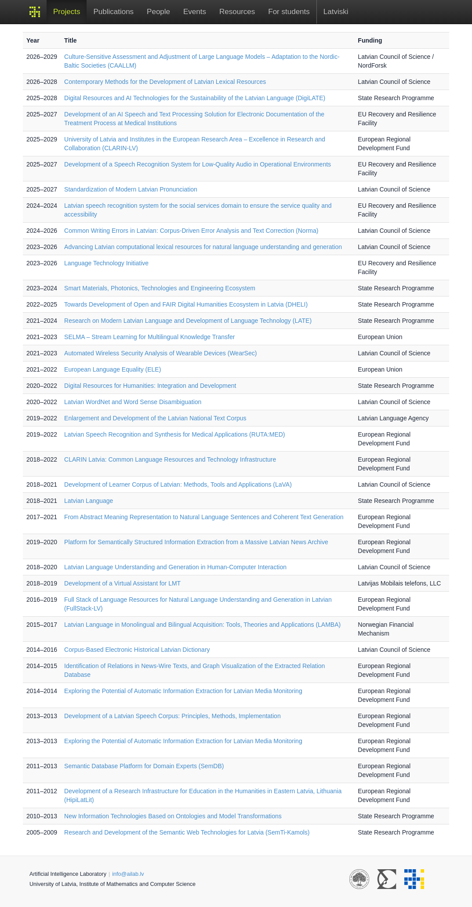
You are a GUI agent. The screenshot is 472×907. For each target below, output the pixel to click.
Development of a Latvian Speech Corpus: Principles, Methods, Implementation (172, 715)
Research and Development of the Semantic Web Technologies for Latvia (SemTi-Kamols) (186, 832)
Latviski (336, 11)
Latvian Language (88, 500)
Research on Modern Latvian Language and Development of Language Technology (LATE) (188, 320)
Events (194, 11)
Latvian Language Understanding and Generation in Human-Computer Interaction (175, 567)
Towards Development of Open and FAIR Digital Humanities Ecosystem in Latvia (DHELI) (186, 304)
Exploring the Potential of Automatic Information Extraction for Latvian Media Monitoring (183, 690)
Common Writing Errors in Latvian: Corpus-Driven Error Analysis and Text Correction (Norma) (191, 230)
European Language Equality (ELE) (112, 369)
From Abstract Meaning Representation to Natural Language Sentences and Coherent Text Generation (204, 516)
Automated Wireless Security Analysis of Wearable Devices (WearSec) (160, 353)
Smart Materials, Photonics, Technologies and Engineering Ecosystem (159, 288)
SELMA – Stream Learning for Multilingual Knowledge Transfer (149, 336)
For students (289, 11)
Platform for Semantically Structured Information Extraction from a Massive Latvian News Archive (196, 542)
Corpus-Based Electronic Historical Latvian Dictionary (137, 649)
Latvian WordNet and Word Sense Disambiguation (132, 401)
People (158, 11)
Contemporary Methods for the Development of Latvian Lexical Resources (165, 81)
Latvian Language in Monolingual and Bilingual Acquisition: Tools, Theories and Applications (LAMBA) (202, 624)
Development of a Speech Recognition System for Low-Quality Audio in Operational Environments (197, 164)
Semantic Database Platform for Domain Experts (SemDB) (144, 766)
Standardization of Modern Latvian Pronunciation (130, 189)
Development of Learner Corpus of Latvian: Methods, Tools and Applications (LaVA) (178, 484)
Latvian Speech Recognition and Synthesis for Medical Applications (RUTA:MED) (174, 434)
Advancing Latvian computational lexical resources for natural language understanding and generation (203, 246)
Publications (113, 11)
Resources (237, 11)
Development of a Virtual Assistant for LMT (122, 583)
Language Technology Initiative (106, 263)
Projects (66, 11)
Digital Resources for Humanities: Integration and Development (150, 385)
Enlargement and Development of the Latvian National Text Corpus (155, 418)
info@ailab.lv (128, 874)
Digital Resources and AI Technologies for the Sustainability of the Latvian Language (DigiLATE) (194, 97)
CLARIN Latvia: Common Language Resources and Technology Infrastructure (170, 459)
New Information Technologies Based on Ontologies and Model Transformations (173, 816)
